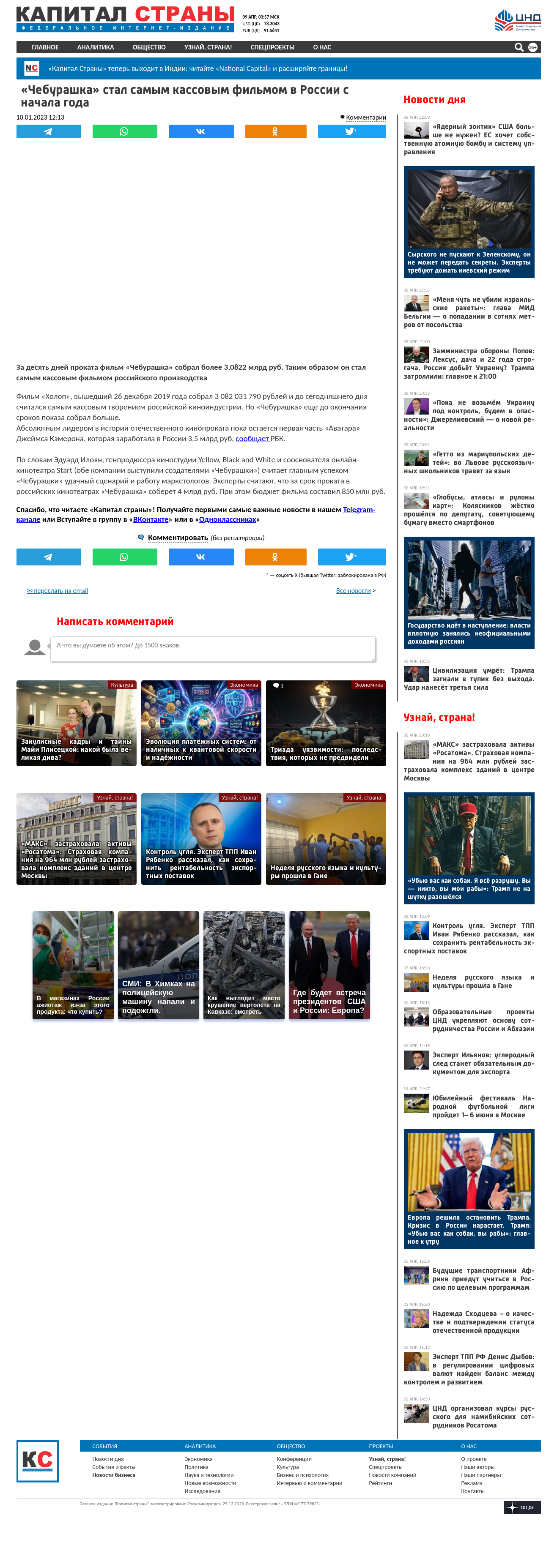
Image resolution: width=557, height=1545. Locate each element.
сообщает (253, 438)
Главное (45, 47)
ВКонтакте (150, 519)
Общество (149, 47)
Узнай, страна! (208, 47)
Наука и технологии (209, 1475)
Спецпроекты (273, 47)
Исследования (203, 1491)
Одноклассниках (227, 519)
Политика (197, 1467)
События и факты (114, 1467)
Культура (122, 684)
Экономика (244, 684)
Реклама (472, 1483)
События (105, 1446)
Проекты (381, 1446)
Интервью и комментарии (310, 1483)
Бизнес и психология (303, 1475)
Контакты (473, 1491)
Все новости (353, 591)
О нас (322, 47)
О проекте (474, 1459)
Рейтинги (380, 1483)
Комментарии (366, 117)
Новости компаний (393, 1475)
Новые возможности (210, 1483)
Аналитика (95, 47)
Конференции (294, 1459)
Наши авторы (478, 1467)
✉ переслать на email (57, 591)
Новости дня (434, 99)
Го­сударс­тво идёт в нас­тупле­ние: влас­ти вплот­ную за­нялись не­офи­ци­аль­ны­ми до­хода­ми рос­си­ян (469, 633)
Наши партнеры (481, 1475)
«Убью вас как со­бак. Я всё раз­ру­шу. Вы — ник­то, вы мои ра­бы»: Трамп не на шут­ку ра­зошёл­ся (469, 888)
